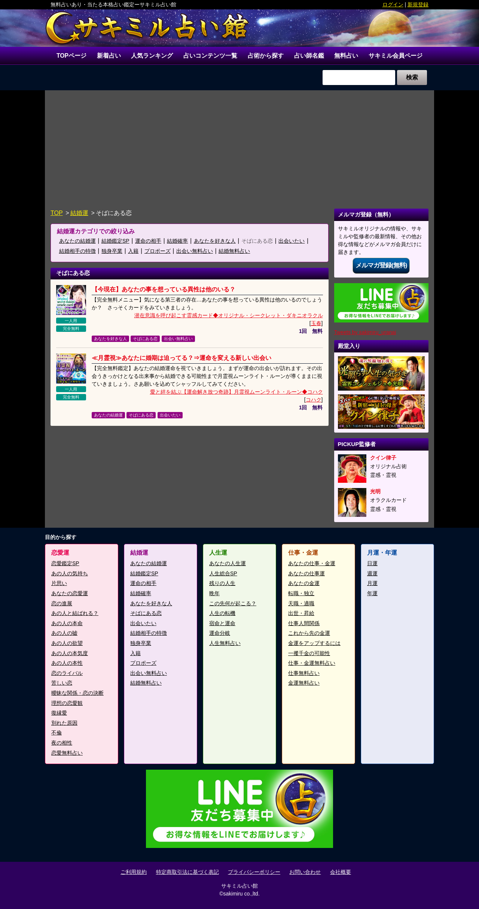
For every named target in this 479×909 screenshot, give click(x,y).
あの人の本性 (67, 663)
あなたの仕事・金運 (311, 564)
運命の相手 (148, 241)
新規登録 (418, 4)
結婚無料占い (234, 251)
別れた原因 (64, 723)
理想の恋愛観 (67, 703)
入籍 (133, 251)
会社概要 (340, 872)
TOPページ (72, 55)
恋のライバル (67, 673)
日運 (372, 564)
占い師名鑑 (309, 55)
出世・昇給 (301, 613)
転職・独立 (301, 594)
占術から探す (266, 55)
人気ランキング (152, 55)
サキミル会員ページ (395, 55)
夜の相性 (61, 743)
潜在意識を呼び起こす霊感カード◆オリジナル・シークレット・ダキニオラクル (228, 316)
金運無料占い (304, 683)
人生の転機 (222, 613)
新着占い (109, 55)
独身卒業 (111, 251)
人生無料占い (225, 643)
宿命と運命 (222, 624)
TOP (57, 213)
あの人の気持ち (69, 574)
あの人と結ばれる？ (74, 613)
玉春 (316, 324)
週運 (372, 574)
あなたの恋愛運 (69, 594)
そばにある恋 (257, 241)
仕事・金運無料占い (311, 663)
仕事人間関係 (304, 624)
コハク (313, 400)
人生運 (218, 553)
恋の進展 (61, 603)
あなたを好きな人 (215, 241)
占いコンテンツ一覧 (210, 55)
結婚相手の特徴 (77, 251)
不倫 (56, 733)
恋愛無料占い (67, 753)
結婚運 (79, 213)
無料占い (347, 55)
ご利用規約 (133, 872)
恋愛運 (60, 553)
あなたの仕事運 (306, 574)
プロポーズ (157, 251)
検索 (412, 78)
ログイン (392, 4)
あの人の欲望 (67, 643)
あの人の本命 (67, 624)
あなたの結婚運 (77, 241)
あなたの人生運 (227, 564)
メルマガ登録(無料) (381, 265)
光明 (375, 492)
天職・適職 (301, 603)
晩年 (214, 594)
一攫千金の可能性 (309, 653)
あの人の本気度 (69, 653)
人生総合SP (223, 574)
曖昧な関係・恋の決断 (77, 693)
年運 (372, 594)
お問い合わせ (305, 872)
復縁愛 (59, 713)
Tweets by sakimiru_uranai (365, 333)
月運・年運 (382, 553)
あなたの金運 (304, 584)
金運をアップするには (314, 643)
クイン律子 (383, 458)
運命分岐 (219, 633)
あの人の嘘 (64, 633)
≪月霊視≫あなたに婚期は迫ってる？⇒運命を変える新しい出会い (181, 358)
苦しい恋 (61, 683)
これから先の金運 (309, 633)
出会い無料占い (194, 251)
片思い (59, 584)
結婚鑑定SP (115, 241)
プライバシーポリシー (254, 872)
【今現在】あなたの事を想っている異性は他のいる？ (163, 290)
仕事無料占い (304, 673)
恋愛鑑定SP (65, 564)
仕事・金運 (303, 553)
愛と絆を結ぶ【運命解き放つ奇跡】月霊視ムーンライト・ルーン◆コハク (236, 392)
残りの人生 (222, 584)
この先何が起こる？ (232, 603)
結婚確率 (177, 241)
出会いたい (291, 241)
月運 (372, 584)
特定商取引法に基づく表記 (187, 872)
